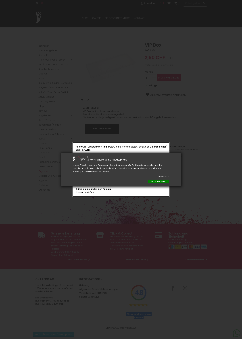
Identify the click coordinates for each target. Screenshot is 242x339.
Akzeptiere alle (158, 181)
